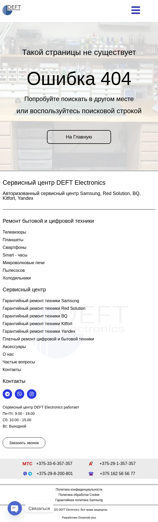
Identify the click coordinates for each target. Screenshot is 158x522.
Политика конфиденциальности (79, 489)
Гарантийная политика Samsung (79, 500)
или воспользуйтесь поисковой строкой (79, 111)
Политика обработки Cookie (79, 495)
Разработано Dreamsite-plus (79, 517)
